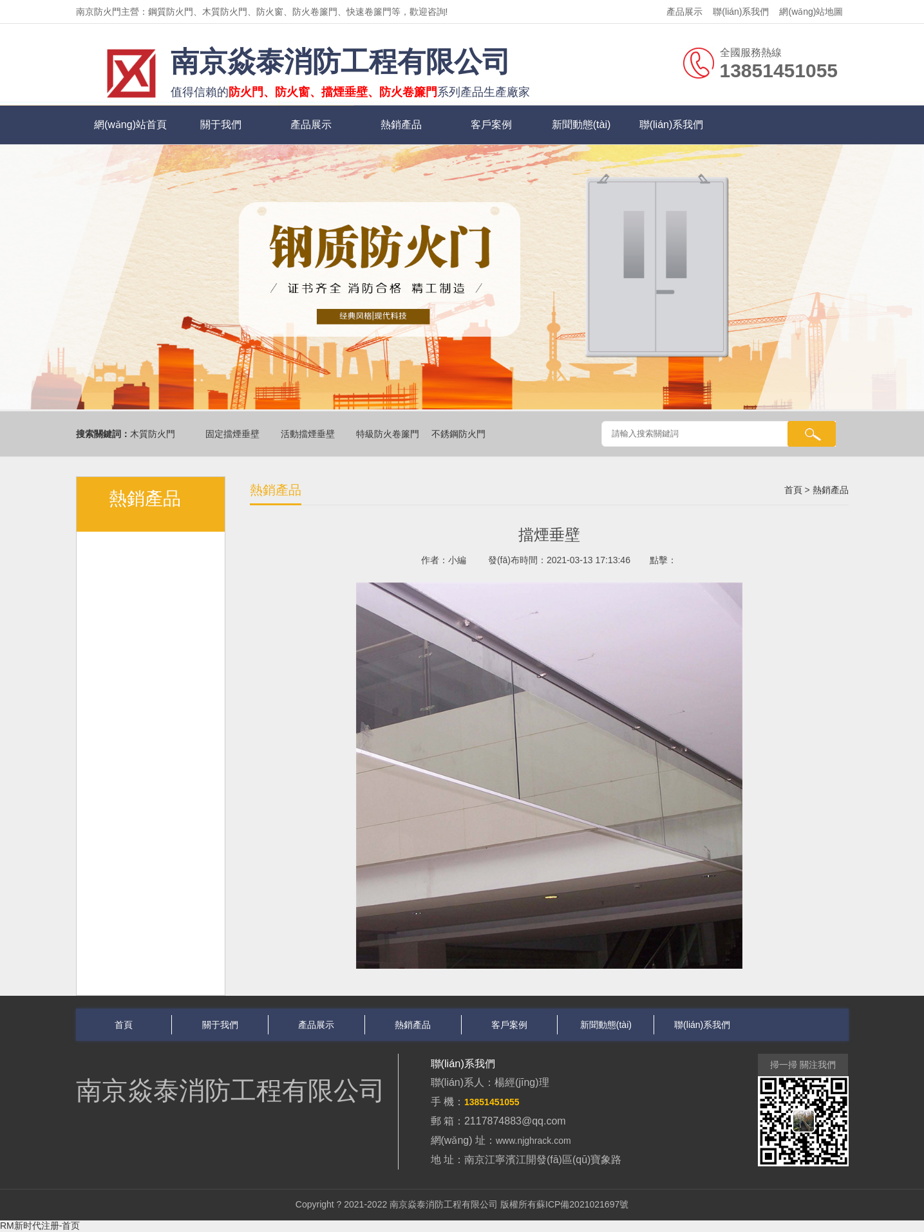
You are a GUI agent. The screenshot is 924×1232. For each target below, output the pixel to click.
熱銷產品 (401, 124)
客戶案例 (491, 124)
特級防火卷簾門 (388, 434)
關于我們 (220, 124)
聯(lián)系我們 (741, 11)
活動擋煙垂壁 (309, 434)
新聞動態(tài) (581, 124)
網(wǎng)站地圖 (811, 11)
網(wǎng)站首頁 (130, 124)
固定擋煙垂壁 (234, 434)
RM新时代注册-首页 (40, 1225)
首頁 (793, 490)
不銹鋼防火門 (460, 434)
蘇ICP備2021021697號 (582, 1204)
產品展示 (684, 11)
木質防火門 (153, 434)
